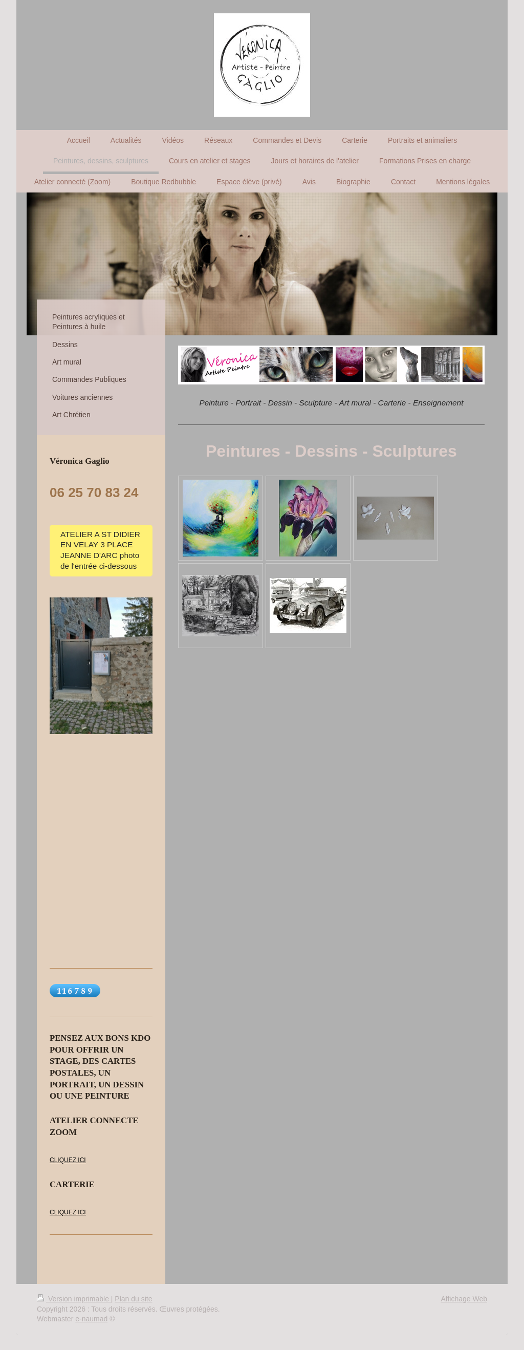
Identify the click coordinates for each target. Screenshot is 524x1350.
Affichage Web (464, 1299)
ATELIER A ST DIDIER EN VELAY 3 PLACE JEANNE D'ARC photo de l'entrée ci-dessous (100, 550)
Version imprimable (74, 1299)
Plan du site (133, 1299)
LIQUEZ (66, 1160)
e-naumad (91, 1319)
